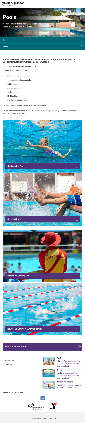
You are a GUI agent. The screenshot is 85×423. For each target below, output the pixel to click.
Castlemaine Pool (15, 166)
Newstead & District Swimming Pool (24, 329)
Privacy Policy (53, 418)
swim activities (30, 105)
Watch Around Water (16, 347)
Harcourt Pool (14, 219)
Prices (5, 47)
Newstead (44, 62)
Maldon (30, 62)
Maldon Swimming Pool (18, 276)
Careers (45, 418)
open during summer (28, 66)
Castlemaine (9, 62)
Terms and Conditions (34, 418)
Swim (5, 40)
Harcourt (20, 62)
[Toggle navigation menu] (81, 4)
